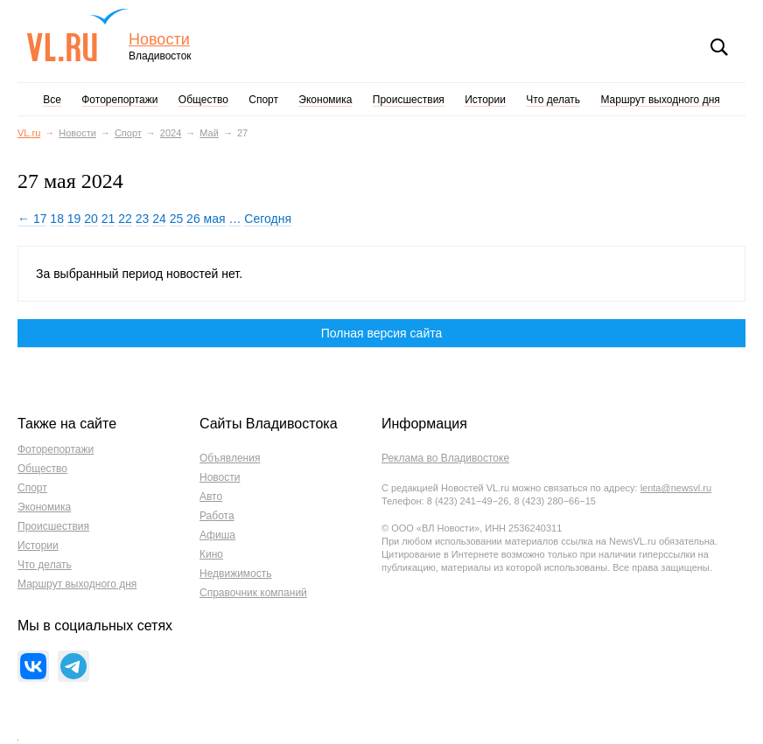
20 (91, 219)
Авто (211, 496)
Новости (159, 39)
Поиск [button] (719, 47)
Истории (485, 100)
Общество (203, 100)
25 (177, 219)
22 (125, 219)
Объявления (230, 458)
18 (57, 219)
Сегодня (267, 219)
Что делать (553, 100)
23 (143, 219)
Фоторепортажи (119, 100)
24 (159, 219)
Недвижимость (236, 573)
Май (209, 133)
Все (52, 100)
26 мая (205, 219)
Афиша (217, 535)
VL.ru (77, 35)
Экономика (325, 100)
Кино (211, 554)
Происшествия (408, 100)
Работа (217, 516)
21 (109, 219)
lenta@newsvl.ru (675, 488)
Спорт (263, 100)
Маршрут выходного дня (659, 100)
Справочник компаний (253, 593)
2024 (170, 133)
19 (74, 219)
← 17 (32, 219)
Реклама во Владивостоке (445, 458)
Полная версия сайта (382, 333)
